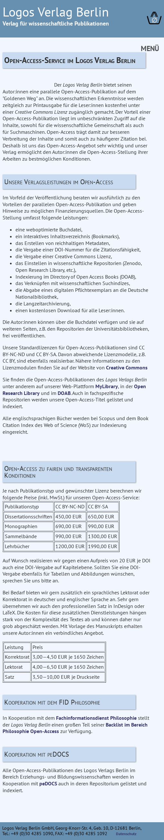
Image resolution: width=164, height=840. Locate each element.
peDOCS (48, 783)
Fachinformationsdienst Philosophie (96, 718)
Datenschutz (126, 833)
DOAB (64, 393)
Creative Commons (127, 367)
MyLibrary (106, 386)
